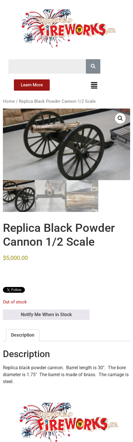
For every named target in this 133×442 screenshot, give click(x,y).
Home (9, 101)
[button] (94, 85)
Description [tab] (22, 335)
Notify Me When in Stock (46, 314)
